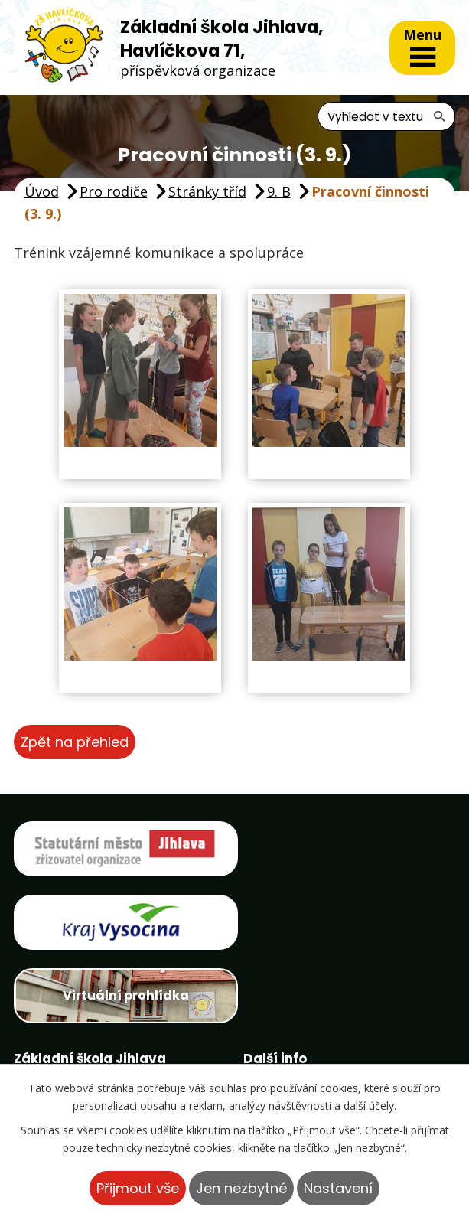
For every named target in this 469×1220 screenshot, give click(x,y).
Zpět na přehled (75, 742)
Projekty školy (307, 1015)
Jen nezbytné (241, 1188)
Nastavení (338, 1188)
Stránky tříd (207, 191)
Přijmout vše (137, 1188)
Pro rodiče (114, 191)
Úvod (41, 191)
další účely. (370, 1105)
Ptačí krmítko (305, 1044)
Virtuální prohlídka (122, 922)
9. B (279, 191)
